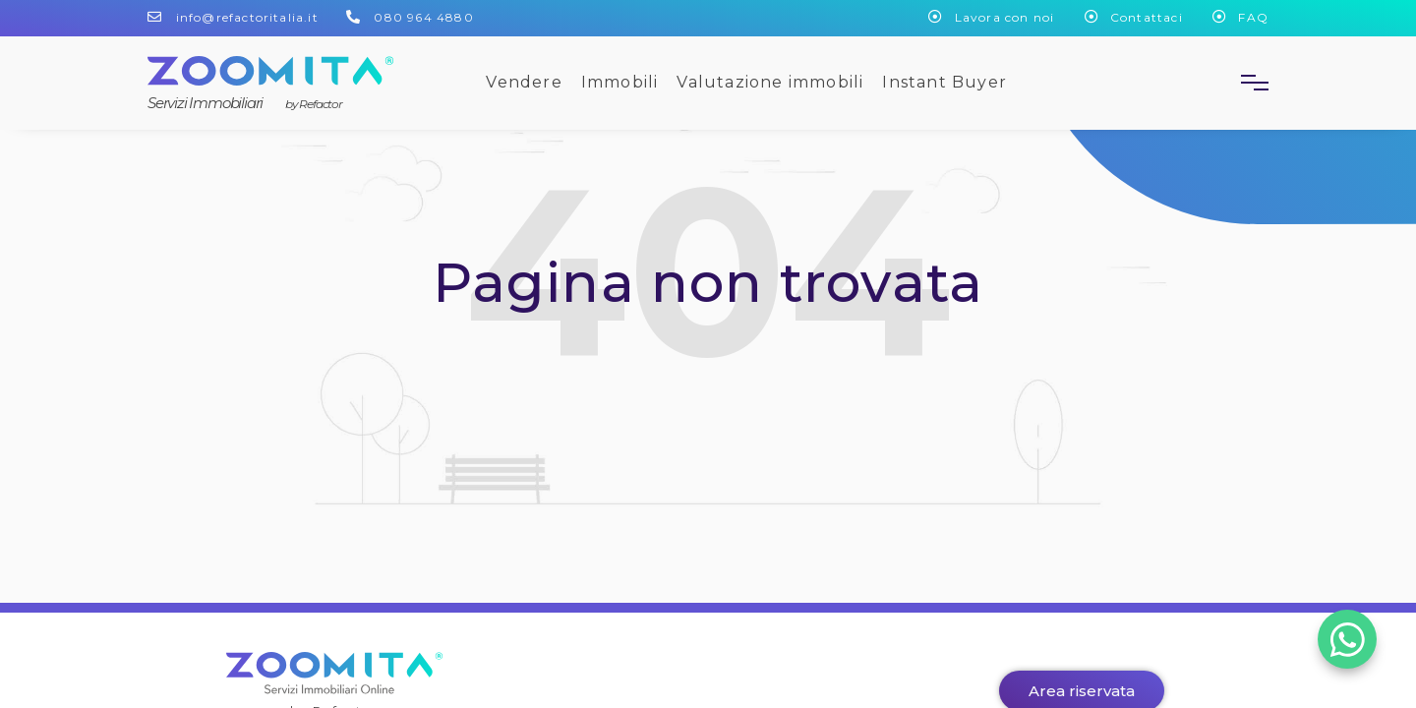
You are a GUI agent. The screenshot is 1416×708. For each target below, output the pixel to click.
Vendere (523, 82)
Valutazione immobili (770, 82)
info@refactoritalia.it (247, 17)
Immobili (620, 82)
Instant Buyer (944, 82)
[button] (1246, 82)
